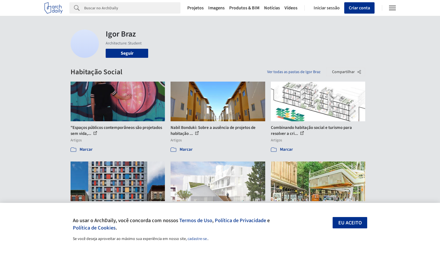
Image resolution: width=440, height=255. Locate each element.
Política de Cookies (94, 227)
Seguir (127, 53)
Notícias (272, 8)
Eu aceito (350, 222)
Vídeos (290, 8)
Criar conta (359, 8)
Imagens (216, 8)
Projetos (195, 8)
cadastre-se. (198, 239)
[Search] (132, 8)
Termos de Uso (195, 220)
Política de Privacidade (240, 220)
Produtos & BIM (244, 8)
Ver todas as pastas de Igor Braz (293, 72)
